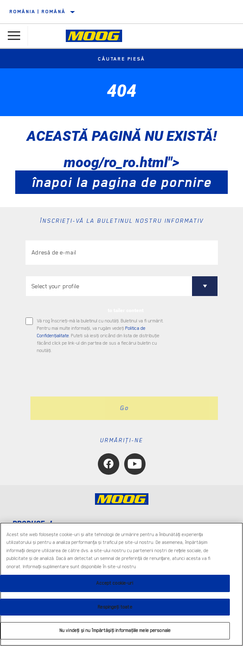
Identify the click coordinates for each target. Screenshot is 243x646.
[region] (121, 584)
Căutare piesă (121, 59)
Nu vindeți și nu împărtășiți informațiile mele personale (115, 630)
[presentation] (94, 375)
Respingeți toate (114, 607)
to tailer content (125, 310)
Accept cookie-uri (114, 583)
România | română (37, 11)
